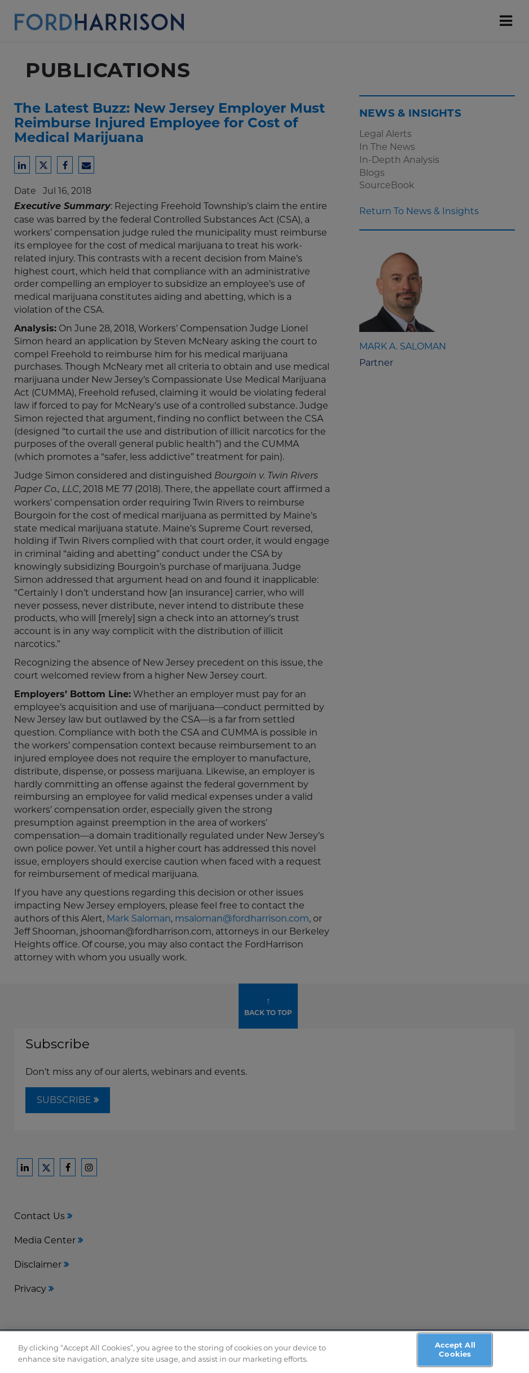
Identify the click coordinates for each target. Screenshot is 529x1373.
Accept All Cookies (455, 1353)
